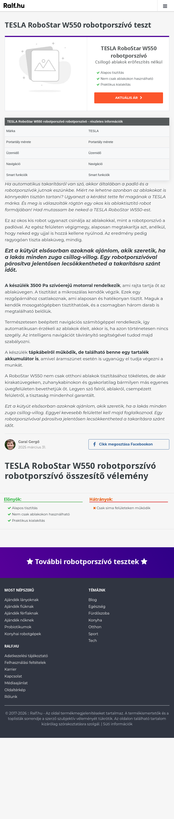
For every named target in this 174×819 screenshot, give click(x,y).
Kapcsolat (13, 676)
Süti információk (118, 724)
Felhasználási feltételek (25, 663)
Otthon (94, 627)
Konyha (95, 620)
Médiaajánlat (16, 683)
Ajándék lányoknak (21, 600)
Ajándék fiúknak (19, 606)
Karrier (10, 669)
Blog (92, 600)
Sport (93, 634)
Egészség (96, 606)
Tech (92, 641)
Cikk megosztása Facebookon (123, 444)
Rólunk (10, 697)
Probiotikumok (17, 627)
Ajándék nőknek (19, 620)
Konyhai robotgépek (22, 634)
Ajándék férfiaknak (21, 613)
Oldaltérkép (15, 690)
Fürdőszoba (99, 613)
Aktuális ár (128, 98)
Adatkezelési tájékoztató (26, 656)
